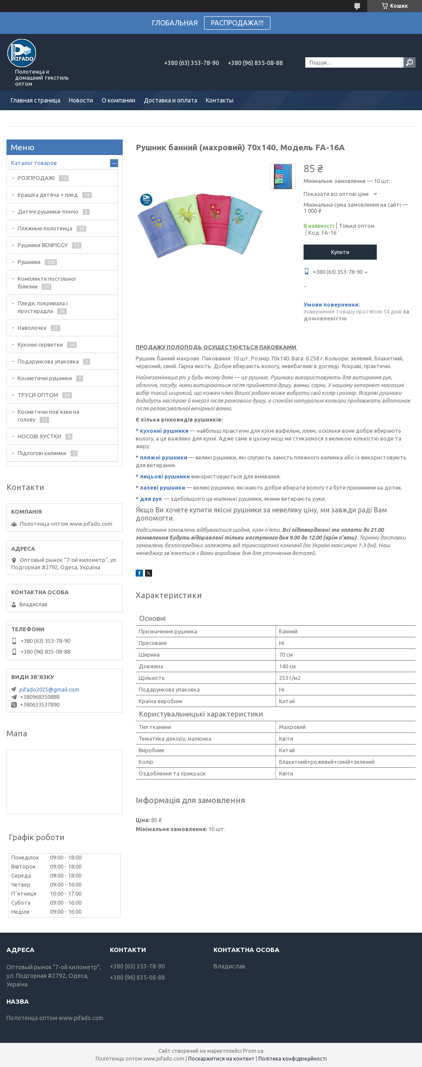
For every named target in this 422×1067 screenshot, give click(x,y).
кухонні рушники (164, 431)
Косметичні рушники (45, 378)
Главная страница (35, 100)
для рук (151, 499)
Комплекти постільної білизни (47, 282)
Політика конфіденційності (292, 1058)
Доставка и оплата (170, 100)
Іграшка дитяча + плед (48, 195)
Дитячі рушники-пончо (48, 211)
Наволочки (32, 328)
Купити (340, 252)
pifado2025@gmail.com (49, 689)
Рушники (29, 262)
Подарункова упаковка (48, 361)
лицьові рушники (165, 476)
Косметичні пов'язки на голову (48, 415)
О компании (118, 100)
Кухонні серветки (40, 344)
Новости (81, 100)
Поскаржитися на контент (221, 1058)
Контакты (219, 100)
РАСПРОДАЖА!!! (237, 23)
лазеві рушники (162, 487)
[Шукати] (409, 62)
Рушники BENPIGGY (43, 245)
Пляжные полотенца (45, 228)
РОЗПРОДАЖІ (36, 178)
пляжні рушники (163, 457)
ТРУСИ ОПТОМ (38, 395)
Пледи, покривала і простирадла (43, 307)
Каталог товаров (34, 163)
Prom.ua (253, 1051)
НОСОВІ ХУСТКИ (39, 436)
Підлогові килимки (42, 453)
